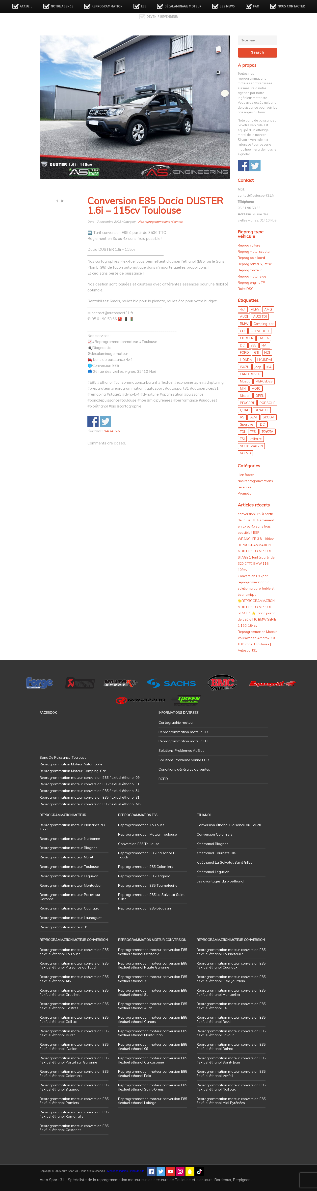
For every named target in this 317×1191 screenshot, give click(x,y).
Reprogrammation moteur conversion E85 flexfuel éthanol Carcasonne (152, 1060)
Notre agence (62, 6)
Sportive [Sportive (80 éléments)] (246, 424)
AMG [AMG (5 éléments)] (268, 309)
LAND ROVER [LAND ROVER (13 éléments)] (250, 374)
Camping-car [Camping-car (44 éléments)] (264, 324)
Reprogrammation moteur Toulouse (69, 866)
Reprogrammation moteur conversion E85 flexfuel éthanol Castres (74, 1006)
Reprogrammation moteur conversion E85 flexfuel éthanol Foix (152, 1073)
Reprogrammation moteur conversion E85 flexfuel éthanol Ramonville (74, 1114)
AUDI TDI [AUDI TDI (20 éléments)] (260, 316)
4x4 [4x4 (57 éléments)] (243, 309)
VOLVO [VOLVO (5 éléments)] (245, 453)
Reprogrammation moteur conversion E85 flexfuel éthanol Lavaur (231, 1033)
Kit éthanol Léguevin (213, 872)
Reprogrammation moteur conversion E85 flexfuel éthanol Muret (74, 1033)
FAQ (256, 6)
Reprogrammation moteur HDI (183, 732)
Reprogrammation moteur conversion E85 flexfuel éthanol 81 (152, 992)
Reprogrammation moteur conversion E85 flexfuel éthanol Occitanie (152, 951)
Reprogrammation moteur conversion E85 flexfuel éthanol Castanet (74, 1128)
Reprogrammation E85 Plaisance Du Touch (148, 855)
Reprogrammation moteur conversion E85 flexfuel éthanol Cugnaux (231, 965)
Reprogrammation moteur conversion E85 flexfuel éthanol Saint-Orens (152, 1087)
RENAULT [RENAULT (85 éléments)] (262, 410)
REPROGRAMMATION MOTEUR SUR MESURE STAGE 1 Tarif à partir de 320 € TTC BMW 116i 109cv (256, 557)
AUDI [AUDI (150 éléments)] (244, 316)
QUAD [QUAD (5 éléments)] (245, 410)
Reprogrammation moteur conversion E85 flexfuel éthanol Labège (152, 1101)
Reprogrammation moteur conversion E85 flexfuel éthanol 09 (152, 1046)
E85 (143, 6)
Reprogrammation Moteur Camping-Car (73, 771)
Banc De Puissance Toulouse (63, 757)
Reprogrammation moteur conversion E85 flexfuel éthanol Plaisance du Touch (74, 965)
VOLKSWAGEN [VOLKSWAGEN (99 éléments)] (251, 446)
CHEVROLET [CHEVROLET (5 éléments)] (260, 331)
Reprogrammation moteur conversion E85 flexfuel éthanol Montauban (152, 1033)
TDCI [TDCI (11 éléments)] (261, 424)
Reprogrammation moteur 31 (64, 927)
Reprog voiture (249, 245)
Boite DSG (246, 289)
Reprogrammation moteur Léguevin (69, 876)
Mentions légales (117, 1170)
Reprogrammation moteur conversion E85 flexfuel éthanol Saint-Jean (231, 1060)
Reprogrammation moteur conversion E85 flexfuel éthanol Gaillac (74, 1019)
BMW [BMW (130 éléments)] (244, 324)
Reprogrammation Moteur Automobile (71, 764)
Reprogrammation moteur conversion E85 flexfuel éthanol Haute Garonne (152, 965)
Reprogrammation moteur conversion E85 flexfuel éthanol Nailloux (231, 1087)
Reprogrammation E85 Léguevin (144, 908)
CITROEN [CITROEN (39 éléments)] (246, 338)
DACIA (108, 431)
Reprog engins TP (251, 282)
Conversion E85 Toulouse (138, 844)
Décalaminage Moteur (182, 6)
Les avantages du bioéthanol (220, 881)
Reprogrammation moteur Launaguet (71, 917)
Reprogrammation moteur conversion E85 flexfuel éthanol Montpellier (231, 992)
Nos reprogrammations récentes (160, 221)
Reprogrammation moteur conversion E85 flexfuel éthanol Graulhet (74, 992)
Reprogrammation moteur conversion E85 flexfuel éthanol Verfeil (231, 1073)
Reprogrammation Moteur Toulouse (147, 834)
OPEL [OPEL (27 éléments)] (260, 396)
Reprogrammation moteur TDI (183, 741)
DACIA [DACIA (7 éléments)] (264, 338)
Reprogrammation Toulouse (141, 825)
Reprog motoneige (252, 276)
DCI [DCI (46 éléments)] (242, 345)
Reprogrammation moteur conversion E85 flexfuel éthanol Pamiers (74, 1101)
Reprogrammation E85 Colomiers (145, 866)
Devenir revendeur (162, 17)
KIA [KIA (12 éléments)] (269, 367)
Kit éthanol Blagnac (212, 844)
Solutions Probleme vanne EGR (183, 760)
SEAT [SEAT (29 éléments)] (254, 417)
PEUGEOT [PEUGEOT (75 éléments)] (247, 403)
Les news (227, 6)
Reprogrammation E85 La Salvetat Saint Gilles (151, 896)
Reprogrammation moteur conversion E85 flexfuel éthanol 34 (231, 1006)
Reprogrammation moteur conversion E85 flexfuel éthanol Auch (152, 1006)
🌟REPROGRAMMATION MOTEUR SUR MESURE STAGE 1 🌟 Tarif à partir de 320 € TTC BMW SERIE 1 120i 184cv (257, 613)
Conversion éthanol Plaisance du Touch (229, 825)
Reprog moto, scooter (254, 251)
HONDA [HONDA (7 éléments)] (246, 360)
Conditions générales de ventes (184, 769)
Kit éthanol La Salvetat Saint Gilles (224, 862)
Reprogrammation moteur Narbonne (70, 838)
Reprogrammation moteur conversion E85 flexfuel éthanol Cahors (152, 1019)
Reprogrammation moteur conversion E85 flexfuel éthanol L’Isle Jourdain (231, 978)
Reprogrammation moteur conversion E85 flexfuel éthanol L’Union (74, 1046)
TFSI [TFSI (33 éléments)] (253, 432)
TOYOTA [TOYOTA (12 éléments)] (267, 432)
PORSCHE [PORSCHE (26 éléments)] (267, 403)
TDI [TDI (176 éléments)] (242, 432)
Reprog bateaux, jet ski (255, 264)
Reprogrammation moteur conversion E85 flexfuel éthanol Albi (74, 978)
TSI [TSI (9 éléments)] (242, 439)
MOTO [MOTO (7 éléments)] (256, 388)
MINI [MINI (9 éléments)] (243, 388)
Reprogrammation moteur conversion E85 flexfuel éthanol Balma (231, 1046)
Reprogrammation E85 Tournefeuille (147, 885)
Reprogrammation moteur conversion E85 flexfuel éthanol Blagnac (74, 1087)
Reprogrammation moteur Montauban (71, 885)
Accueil (26, 6)
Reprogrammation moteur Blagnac (68, 848)
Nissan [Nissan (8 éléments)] (245, 396)
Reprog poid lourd (251, 258)
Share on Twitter (105, 421)
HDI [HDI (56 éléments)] (267, 352)
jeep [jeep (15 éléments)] (258, 367)
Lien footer (246, 475)
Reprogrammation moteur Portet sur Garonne (70, 896)
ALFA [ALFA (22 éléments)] (255, 309)
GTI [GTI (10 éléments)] (256, 352)
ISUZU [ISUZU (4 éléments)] (244, 367)
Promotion (246, 493)
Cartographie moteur (176, 722)
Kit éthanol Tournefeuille (216, 853)
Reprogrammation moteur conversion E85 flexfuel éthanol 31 (152, 978)
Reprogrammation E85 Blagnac (144, 876)
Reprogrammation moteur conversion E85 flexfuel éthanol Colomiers (74, 1073)
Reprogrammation (107, 6)
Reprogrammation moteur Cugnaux (69, 908)
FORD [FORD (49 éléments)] (244, 352)
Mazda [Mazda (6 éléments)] (245, 381)
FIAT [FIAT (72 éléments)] (265, 345)
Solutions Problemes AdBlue (181, 750)
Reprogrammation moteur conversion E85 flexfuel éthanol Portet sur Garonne (74, 1060)
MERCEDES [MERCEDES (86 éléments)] (264, 381)
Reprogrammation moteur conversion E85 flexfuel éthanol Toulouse (74, 951)
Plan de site (137, 1170)
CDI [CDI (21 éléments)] (242, 331)
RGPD (163, 779)
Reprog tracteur (250, 270)
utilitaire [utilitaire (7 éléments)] (256, 439)
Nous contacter (291, 6)
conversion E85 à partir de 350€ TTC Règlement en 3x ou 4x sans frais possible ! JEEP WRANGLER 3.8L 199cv (256, 526)
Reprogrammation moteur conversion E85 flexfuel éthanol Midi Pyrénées (231, 1101)
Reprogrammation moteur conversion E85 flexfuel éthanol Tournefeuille (231, 951)
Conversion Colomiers (215, 834)
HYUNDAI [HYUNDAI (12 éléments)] (264, 360)
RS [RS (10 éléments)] (242, 417)
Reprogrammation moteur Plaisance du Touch (72, 827)
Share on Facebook (93, 421)
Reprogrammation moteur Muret (66, 857)
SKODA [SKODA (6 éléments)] (268, 417)
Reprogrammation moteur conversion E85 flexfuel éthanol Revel (231, 1019)
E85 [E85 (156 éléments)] (253, 345)
